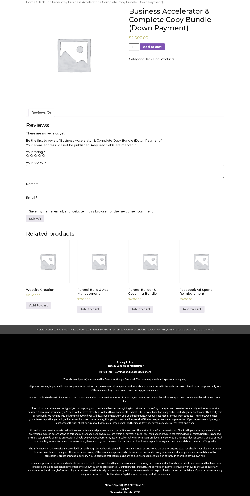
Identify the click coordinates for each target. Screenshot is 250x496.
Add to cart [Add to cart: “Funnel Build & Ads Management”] (89, 309)
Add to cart (152, 47)
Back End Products (52, 2)
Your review (36, 163)
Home (30, 2)
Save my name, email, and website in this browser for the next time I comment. (91, 211)
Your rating (35, 152)
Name (32, 184)
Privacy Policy (125, 362)
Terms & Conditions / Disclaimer (125, 365)
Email (31, 197)
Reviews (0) (41, 112)
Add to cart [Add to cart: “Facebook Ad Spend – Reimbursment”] (192, 309)
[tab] (41, 113)
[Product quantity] (134, 47)
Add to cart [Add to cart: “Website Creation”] (38, 305)
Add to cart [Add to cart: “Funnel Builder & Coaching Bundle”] (140, 309)
